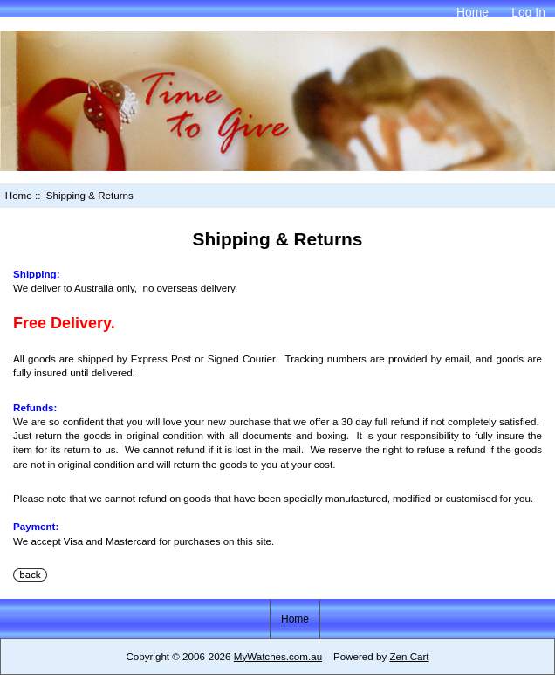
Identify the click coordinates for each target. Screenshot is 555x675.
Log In (528, 12)
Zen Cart (408, 656)
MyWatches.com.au (278, 656)
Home (472, 12)
